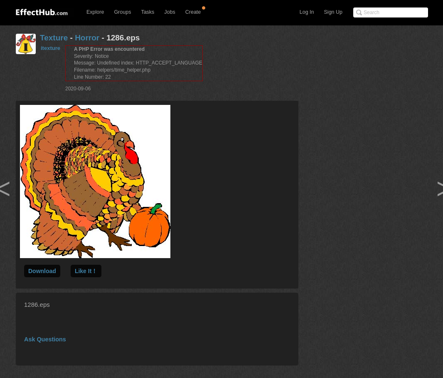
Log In (307, 12)
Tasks (147, 12)
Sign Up (333, 12)
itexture (50, 48)
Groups (122, 12)
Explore (95, 12)
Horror (87, 37)
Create (193, 12)
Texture (54, 37)
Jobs (169, 12)
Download (42, 271)
